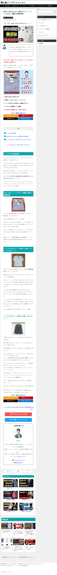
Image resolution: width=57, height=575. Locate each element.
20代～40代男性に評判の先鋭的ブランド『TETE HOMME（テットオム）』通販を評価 (30, 533)
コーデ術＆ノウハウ (43, 25)
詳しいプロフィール (19, 460)
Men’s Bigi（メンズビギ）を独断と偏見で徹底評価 (17, 136)
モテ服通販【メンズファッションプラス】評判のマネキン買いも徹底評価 (18, 548)
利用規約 (41, 43)
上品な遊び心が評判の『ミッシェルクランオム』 (27, 557)
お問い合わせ (19, 462)
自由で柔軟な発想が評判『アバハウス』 (6, 531)
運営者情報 (50, 5)
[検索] (54, 12)
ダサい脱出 (7, 5)
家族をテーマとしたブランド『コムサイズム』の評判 (30, 548)
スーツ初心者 (32, 5)
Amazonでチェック (10, 115)
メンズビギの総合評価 (11, 133)
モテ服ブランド (15, 5)
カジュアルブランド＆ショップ (9, 19)
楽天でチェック (25, 115)
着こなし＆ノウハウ (43, 35)
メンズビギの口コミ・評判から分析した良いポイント (19, 144)
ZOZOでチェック (11, 118)
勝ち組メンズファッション (13, 2)
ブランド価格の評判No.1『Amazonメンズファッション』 (6, 548)
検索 (38, 9)
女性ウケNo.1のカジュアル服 (18, 414)
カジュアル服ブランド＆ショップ (46, 19)
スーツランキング (41, 5)
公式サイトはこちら (25, 118)
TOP (9, 563)
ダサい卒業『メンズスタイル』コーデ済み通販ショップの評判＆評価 (18, 532)
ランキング (23, 5)
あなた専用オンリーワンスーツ (18, 419)
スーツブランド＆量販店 (44, 29)
